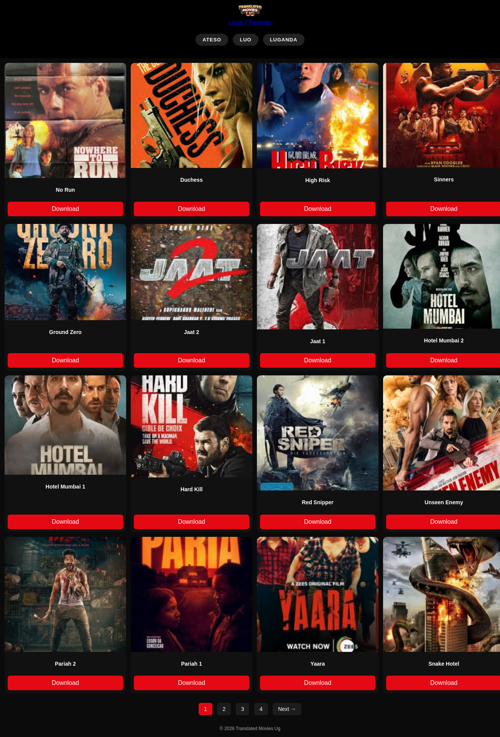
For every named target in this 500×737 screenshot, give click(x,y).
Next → (287, 709)
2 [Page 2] (223, 709)
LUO (245, 40)
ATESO (211, 40)
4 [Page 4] (261, 709)
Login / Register (250, 22)
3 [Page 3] (242, 709)
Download (65, 209)
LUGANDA (284, 40)
